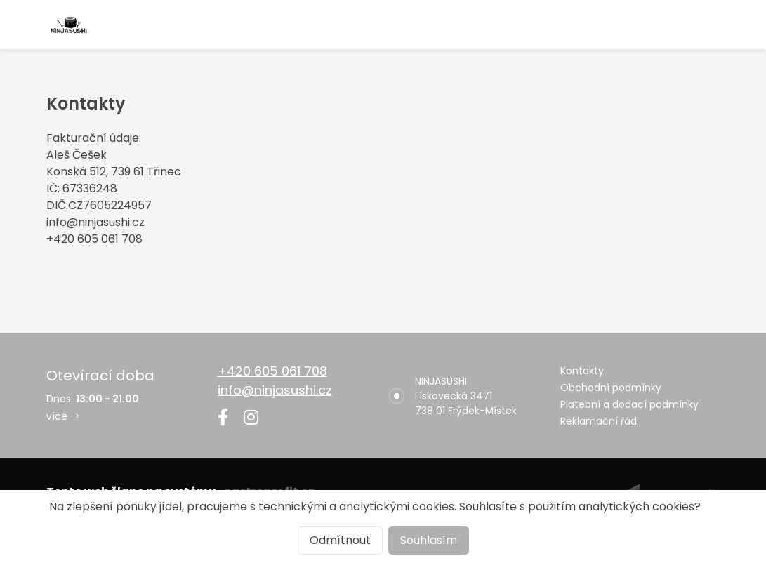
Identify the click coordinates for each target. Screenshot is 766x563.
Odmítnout (340, 540)
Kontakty (582, 371)
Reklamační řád (598, 421)
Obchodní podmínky (610, 387)
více (62, 416)
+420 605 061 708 (272, 371)
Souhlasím (428, 540)
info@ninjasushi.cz (275, 390)
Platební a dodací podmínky (629, 404)
